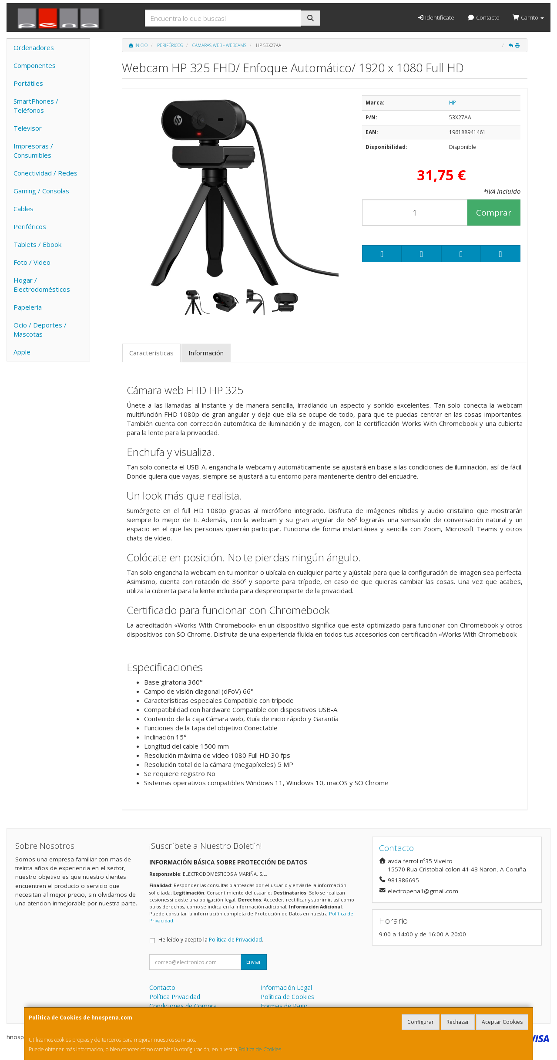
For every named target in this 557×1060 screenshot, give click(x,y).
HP (452, 102)
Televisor (27, 128)
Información (206, 352)
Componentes (34, 65)
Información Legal (286, 987)
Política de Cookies (259, 1049)
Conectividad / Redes (45, 173)
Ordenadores (33, 47)
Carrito (528, 17)
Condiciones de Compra (183, 1006)
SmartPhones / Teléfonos (35, 106)
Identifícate (435, 17)
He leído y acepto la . (210, 939)
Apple (21, 352)
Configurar (420, 1022)
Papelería (27, 307)
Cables (23, 208)
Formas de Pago (284, 1006)
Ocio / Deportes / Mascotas (40, 329)
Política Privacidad (174, 996)
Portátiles (28, 83)
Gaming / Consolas (41, 190)
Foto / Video (31, 262)
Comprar (493, 212)
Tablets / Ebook (37, 244)
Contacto (483, 17)
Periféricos (29, 226)
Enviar (253, 961)
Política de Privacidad (235, 939)
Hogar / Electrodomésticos (41, 285)
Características (151, 352)
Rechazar (457, 1022)
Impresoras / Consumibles (33, 150)
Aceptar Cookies (502, 1022)
